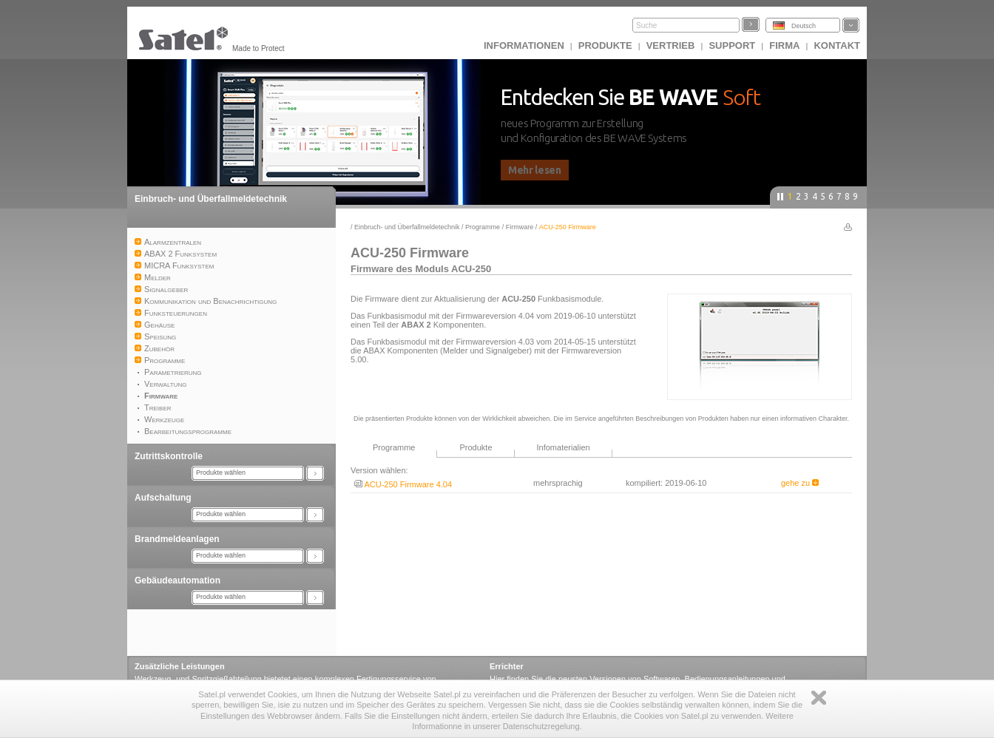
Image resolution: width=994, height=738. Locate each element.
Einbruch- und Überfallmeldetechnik (211, 199)
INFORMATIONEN (524, 45)
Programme (482, 227)
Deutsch (803, 26)
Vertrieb (670, 45)
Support (732, 45)
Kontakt (837, 45)
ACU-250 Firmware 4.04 (403, 484)
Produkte (605, 45)
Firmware (520, 227)
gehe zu (800, 482)
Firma (784, 45)
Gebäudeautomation (177, 580)
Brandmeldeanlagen (177, 539)
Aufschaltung (163, 497)
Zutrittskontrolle (169, 456)
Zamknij (818, 698)
